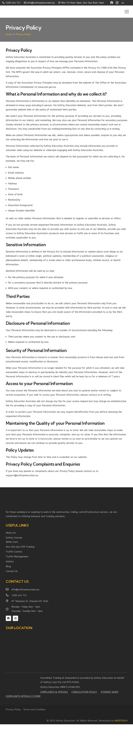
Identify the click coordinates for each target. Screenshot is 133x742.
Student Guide (109, 692)
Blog (8, 566)
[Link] (17, 11)
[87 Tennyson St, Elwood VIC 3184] (9, 601)
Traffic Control (14, 551)
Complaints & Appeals (54, 692)
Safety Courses (14, 537)
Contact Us (12, 571)
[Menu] (127, 11)
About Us (11, 532)
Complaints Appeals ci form (23, 696)
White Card (12, 542)
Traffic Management (17, 556)
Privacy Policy (13, 709)
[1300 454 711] (9, 595)
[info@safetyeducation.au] (9, 589)
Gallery (10, 561)
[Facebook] (111, 2)
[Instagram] (117, 2)
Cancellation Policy (84, 692)
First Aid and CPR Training (20, 546)
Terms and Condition (34, 709)
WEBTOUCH (121, 720)
